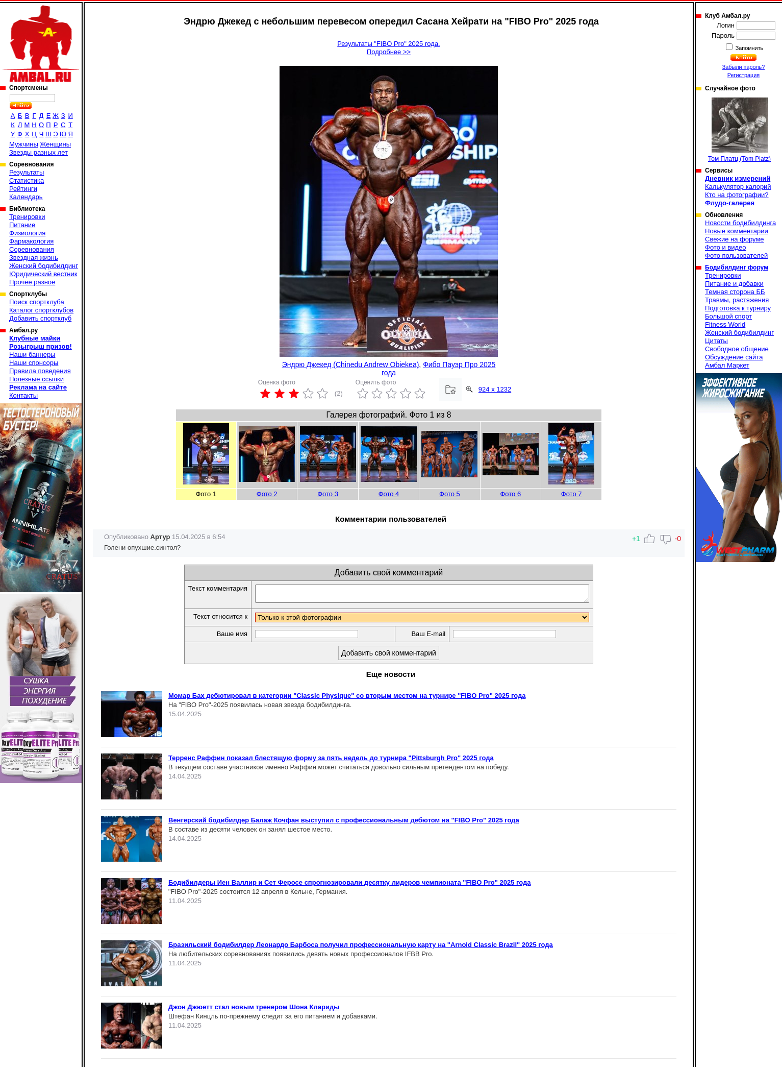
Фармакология (31, 241)
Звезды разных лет (38, 152)
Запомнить (749, 48)
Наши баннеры (32, 354)
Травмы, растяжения (737, 300)
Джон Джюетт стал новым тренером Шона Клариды (253, 1010)
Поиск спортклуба (36, 302)
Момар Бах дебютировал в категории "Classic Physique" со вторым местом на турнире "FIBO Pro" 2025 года (346, 698)
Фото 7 (571, 494)
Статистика (26, 180)
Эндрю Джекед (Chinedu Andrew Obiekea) (350, 364)
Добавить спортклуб (40, 318)
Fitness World (725, 324)
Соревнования (31, 249)
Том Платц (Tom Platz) (739, 130)
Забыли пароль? (743, 67)
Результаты (26, 172)
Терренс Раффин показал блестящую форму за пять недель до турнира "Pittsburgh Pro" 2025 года (331, 761)
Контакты (23, 395)
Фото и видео (725, 247)
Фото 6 (510, 494)
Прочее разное (32, 282)
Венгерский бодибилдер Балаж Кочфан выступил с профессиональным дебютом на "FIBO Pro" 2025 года (343, 823)
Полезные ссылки (36, 379)
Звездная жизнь (33, 257)
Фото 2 (267, 494)
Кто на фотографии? (737, 195)
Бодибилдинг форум (736, 267)
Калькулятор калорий (738, 186)
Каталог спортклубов (41, 310)
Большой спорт (728, 316)
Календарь (26, 197)
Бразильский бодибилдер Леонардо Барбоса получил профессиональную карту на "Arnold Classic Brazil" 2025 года (360, 948)
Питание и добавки (734, 283)
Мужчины (23, 144)
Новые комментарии (736, 231)
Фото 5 (449, 494)
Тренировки (27, 217)
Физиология (27, 233)
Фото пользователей (736, 255)
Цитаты (716, 341)
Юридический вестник (43, 274)
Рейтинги (23, 188)
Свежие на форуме (734, 239)
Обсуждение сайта (734, 357)
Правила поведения (40, 371)
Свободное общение (737, 349)
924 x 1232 (494, 389)
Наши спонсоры (33, 363)
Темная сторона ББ (735, 292)
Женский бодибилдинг (43, 266)
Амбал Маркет (727, 365)
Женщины (55, 144)
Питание (22, 225)
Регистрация (743, 75)
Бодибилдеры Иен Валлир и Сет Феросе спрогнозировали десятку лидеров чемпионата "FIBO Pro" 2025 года (349, 885)
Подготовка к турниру (738, 308)
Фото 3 (327, 494)
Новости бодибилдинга (740, 223)
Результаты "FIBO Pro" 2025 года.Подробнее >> (388, 48)
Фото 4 (389, 494)
